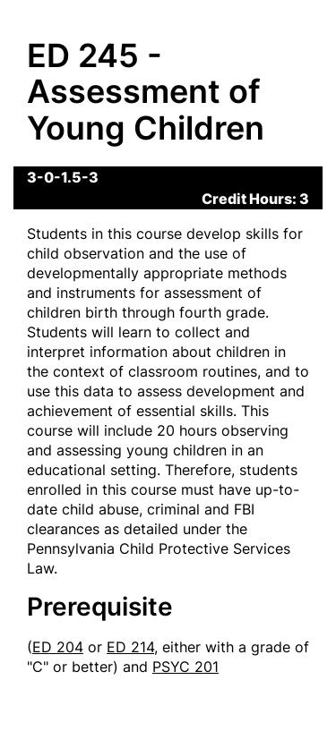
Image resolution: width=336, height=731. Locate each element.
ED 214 (130, 647)
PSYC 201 (185, 667)
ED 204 (57, 647)
